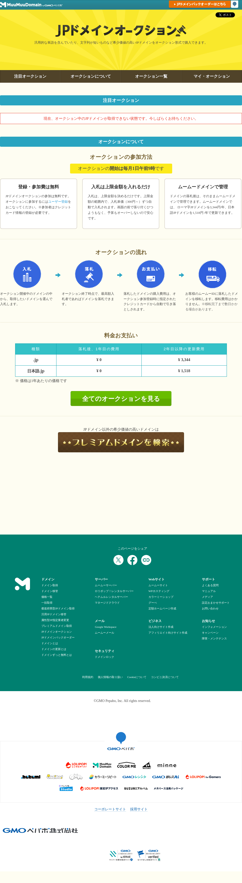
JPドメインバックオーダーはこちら (200, 4)
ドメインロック (104, 656)
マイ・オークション (212, 76)
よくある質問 (210, 585)
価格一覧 (46, 596)
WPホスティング (158, 591)
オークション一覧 (151, 76)
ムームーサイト (158, 585)
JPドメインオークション (56, 631)
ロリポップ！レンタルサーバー (114, 591)
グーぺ (152, 602)
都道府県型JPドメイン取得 (58, 608)
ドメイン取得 (49, 585)
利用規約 (87, 677)
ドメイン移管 (49, 591)
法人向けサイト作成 (160, 626)
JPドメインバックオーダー (58, 637)
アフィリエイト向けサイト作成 (167, 632)
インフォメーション (214, 626)
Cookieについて (136, 677)
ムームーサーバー (106, 585)
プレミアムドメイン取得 (56, 625)
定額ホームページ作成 (162, 608)
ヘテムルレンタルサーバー (111, 596)
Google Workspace (105, 626)
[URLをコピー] (146, 560)
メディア (207, 596)
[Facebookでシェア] (132, 560)
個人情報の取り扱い (110, 677)
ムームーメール (104, 632)
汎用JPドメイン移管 (53, 614)
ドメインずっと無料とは (56, 654)
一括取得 (46, 602)
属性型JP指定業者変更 (55, 620)
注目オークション (30, 76)
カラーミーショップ (160, 596)
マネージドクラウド (107, 602)
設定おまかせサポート (216, 602)
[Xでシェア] (118, 560)
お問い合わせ (210, 608)
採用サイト (139, 809)
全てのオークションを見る (121, 398)
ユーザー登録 (58, 201)
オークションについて (91, 76)
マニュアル (209, 591)
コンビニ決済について (164, 677)
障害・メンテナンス (214, 638)
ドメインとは (49, 643)
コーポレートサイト (110, 809)
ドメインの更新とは (53, 649)
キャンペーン (210, 632)
